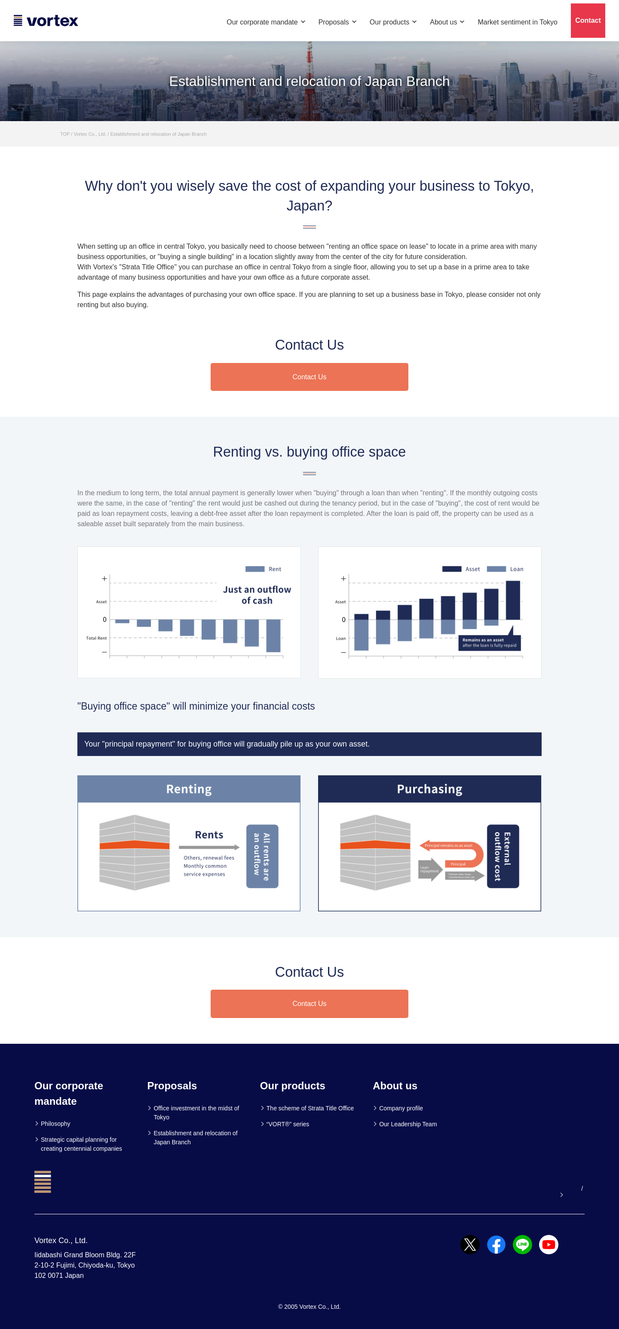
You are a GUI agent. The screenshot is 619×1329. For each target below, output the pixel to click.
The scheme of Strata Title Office (310, 1108)
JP (567, 1188)
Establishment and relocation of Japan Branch (195, 1138)
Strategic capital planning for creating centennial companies (81, 1144)
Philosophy (55, 1123)
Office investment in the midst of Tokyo (196, 1113)
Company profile (401, 1108)
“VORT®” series (288, 1124)
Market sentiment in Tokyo (518, 22)
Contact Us (309, 377)
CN (580, 1188)
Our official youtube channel (513, 1188)
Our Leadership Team (408, 1124)
